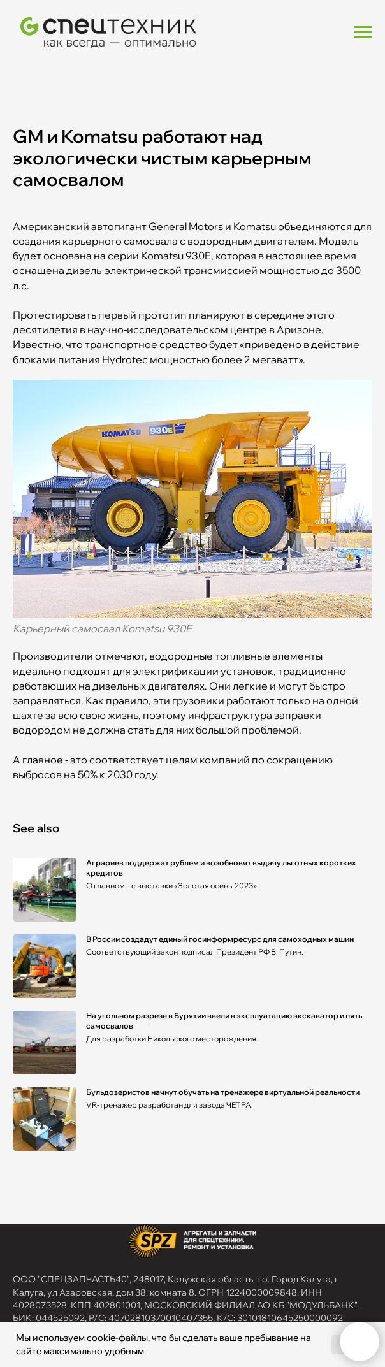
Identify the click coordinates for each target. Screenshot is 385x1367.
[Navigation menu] (363, 32)
